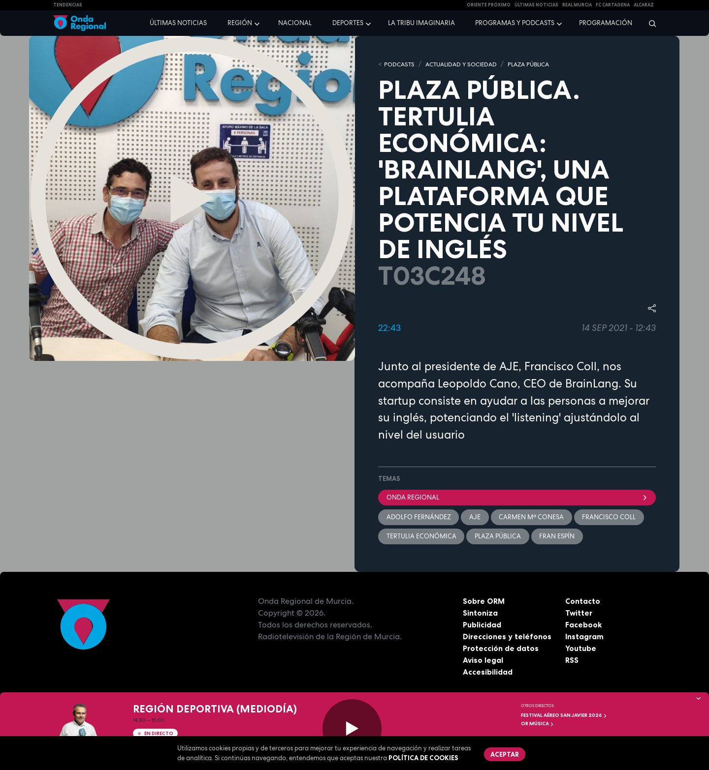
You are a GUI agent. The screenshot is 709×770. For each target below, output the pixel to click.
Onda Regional (517, 497)
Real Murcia (577, 5)
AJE (475, 517)
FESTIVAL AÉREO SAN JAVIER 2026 (564, 715)
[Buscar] (649, 23)
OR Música (537, 723)
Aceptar (505, 754)
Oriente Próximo (489, 5)
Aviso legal (483, 661)
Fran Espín (558, 537)
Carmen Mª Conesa (532, 517)
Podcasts (400, 64)
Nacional (295, 23)
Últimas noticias (178, 23)
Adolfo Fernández (419, 517)
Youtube (580, 649)
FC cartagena (613, 5)
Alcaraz (644, 5)
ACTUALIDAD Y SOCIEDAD (466, 64)
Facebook (583, 626)
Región (239, 23)
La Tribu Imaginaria (421, 23)
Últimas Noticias (536, 5)
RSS (572, 661)
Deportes (347, 23)
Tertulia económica (421, 537)
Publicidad (482, 626)
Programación (605, 23)
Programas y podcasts (514, 23)
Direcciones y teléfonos (507, 638)
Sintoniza (480, 614)
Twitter (579, 614)
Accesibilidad (488, 673)
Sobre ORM (484, 602)
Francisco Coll (610, 517)
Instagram (584, 638)
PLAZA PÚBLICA (539, 64)
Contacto (582, 602)
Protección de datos (501, 649)
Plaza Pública (498, 537)
